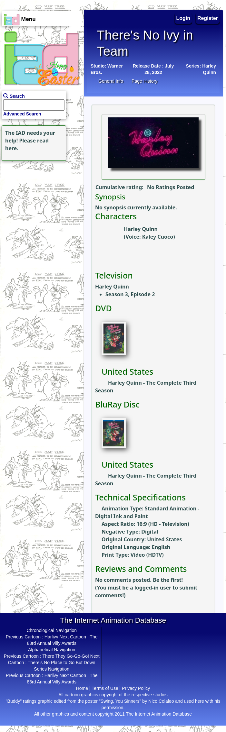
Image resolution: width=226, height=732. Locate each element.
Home (82, 688)
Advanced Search (22, 113)
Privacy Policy (136, 688)
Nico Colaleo (161, 701)
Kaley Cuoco (157, 236)
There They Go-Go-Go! (65, 656)
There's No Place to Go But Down (61, 662)
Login (183, 18)
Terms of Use (105, 688)
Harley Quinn (141, 229)
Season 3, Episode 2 (130, 294)
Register (207, 18)
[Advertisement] (40, 202)
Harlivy (51, 636)
